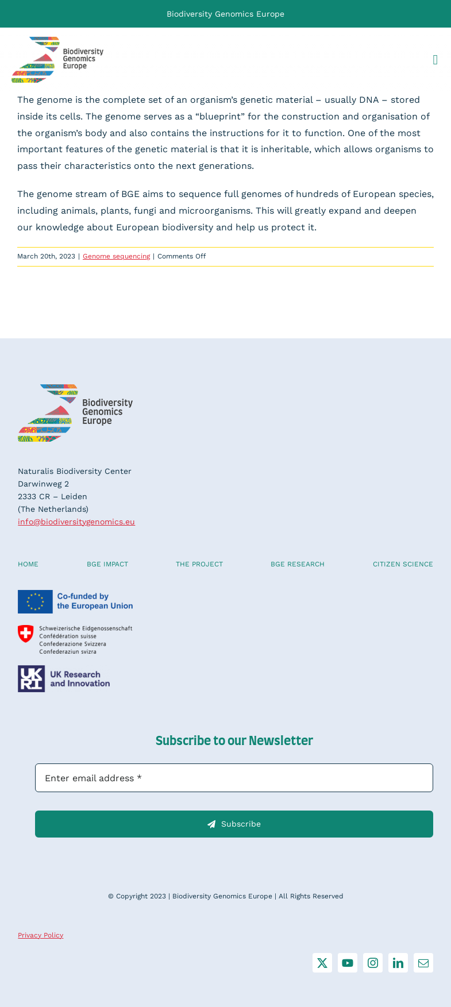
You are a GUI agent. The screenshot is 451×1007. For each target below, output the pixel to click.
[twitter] (322, 963)
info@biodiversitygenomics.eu (76, 521)
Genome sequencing (116, 256)
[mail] (423, 963)
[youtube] (347, 963)
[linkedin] (398, 963)
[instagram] (373, 963)
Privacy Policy (40, 935)
